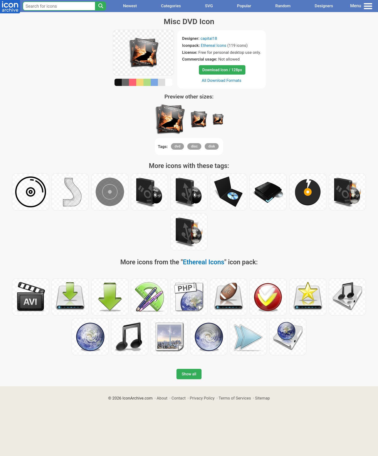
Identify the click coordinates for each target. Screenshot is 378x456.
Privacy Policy (202, 398)
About (162, 398)
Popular (244, 5)
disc (194, 146)
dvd (177, 146)
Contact (178, 398)
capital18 (208, 38)
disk (211, 146)
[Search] (100, 6)
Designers (324, 5)
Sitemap (262, 398)
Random (282, 5)
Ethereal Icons (213, 45)
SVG (209, 5)
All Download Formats (222, 80)
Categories (171, 5)
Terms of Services (235, 398)
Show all (189, 374)
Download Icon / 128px (222, 70)
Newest (130, 5)
